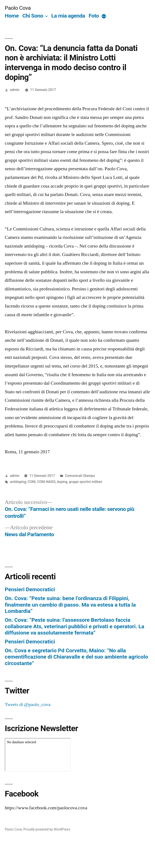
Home (12, 16)
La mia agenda (68, 16)
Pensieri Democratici (30, 589)
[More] (103, 16)
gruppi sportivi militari (85, 482)
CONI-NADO (46, 482)
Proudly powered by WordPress (46, 829)
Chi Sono (32, 16)
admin (15, 90)
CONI (32, 482)
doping (62, 482)
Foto (94, 16)
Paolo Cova (18, 8)
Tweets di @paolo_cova (28, 704)
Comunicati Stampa (80, 476)
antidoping (18, 482)
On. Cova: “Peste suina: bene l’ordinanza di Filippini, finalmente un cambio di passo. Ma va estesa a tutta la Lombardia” (70, 604)
